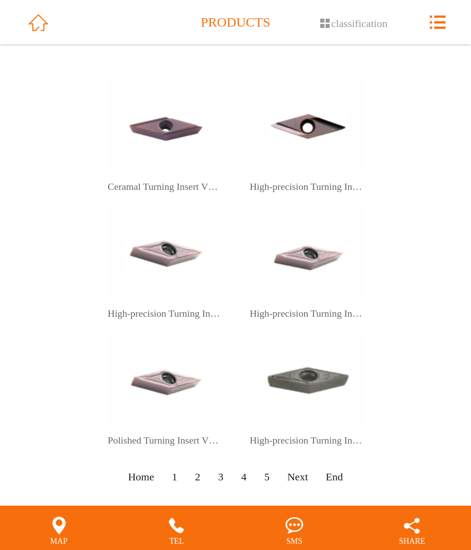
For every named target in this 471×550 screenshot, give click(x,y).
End (334, 477)
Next (297, 477)
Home (141, 477)
